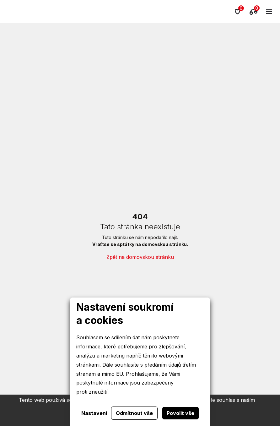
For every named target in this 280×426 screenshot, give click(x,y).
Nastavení (94, 413)
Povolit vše (180, 413)
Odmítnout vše (134, 413)
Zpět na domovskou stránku (140, 257)
